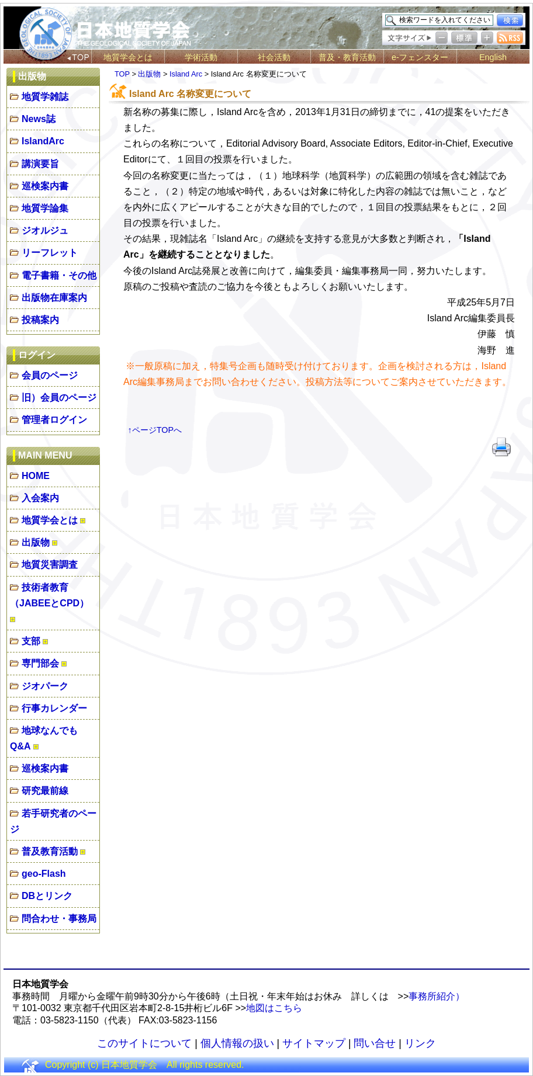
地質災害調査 (50, 565)
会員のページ (50, 375)
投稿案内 (40, 320)
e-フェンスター (420, 57)
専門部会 (40, 663)
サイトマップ (313, 1043)
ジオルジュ (45, 230)
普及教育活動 (50, 851)
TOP (122, 74)
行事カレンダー (54, 708)
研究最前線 (45, 791)
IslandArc (43, 141)
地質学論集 (45, 208)
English (493, 57)
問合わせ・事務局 (59, 919)
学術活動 (201, 57)
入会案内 (40, 498)
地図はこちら (274, 1008)
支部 (31, 641)
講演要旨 (40, 164)
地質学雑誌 (45, 97)
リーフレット (50, 253)
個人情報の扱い (237, 1043)
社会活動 (274, 57)
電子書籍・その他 (59, 275)
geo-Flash (44, 874)
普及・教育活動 (347, 57)
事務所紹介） (437, 996)
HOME (36, 476)
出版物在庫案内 (54, 298)
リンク (420, 1043)
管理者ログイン (54, 420)
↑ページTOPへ (155, 430)
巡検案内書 (45, 186)
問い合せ (375, 1043)
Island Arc (185, 74)
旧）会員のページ (59, 397)
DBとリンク (47, 896)
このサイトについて (144, 1043)
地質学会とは (128, 57)
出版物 (36, 542)
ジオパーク (45, 686)
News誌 (39, 119)
